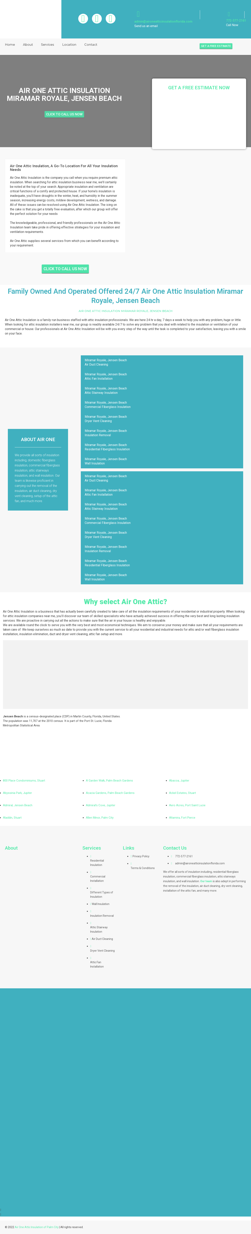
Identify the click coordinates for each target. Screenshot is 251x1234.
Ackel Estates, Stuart (182, 793)
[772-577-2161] (229, 14)
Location (69, 45)
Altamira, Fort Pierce (182, 817)
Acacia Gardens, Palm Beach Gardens (110, 793)
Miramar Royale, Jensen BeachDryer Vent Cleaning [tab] (106, 419)
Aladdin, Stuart (12, 817)
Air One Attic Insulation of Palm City (37, 1227)
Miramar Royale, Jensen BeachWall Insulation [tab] (106, 461)
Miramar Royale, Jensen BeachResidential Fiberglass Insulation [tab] (107, 447)
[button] (125, 1210)
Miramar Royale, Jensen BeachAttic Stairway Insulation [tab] (106, 391)
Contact (90, 45)
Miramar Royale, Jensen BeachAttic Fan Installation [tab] (106, 376)
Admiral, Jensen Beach (17, 805)
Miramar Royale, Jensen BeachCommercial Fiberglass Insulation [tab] (108, 405)
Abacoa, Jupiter (179, 780)
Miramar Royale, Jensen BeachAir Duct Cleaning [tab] (106, 362)
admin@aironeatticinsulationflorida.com (163, 21)
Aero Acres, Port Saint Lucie (187, 805)
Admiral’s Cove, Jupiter (100, 805)
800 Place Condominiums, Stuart (24, 780)
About (28, 45)
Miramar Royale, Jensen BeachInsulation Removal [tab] (106, 433)
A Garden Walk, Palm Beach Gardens (109, 780)
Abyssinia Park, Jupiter (17, 793)
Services (47, 45)
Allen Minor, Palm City (100, 817)
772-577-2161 (236, 20)
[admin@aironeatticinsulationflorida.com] (138, 14)
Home (10, 45)
